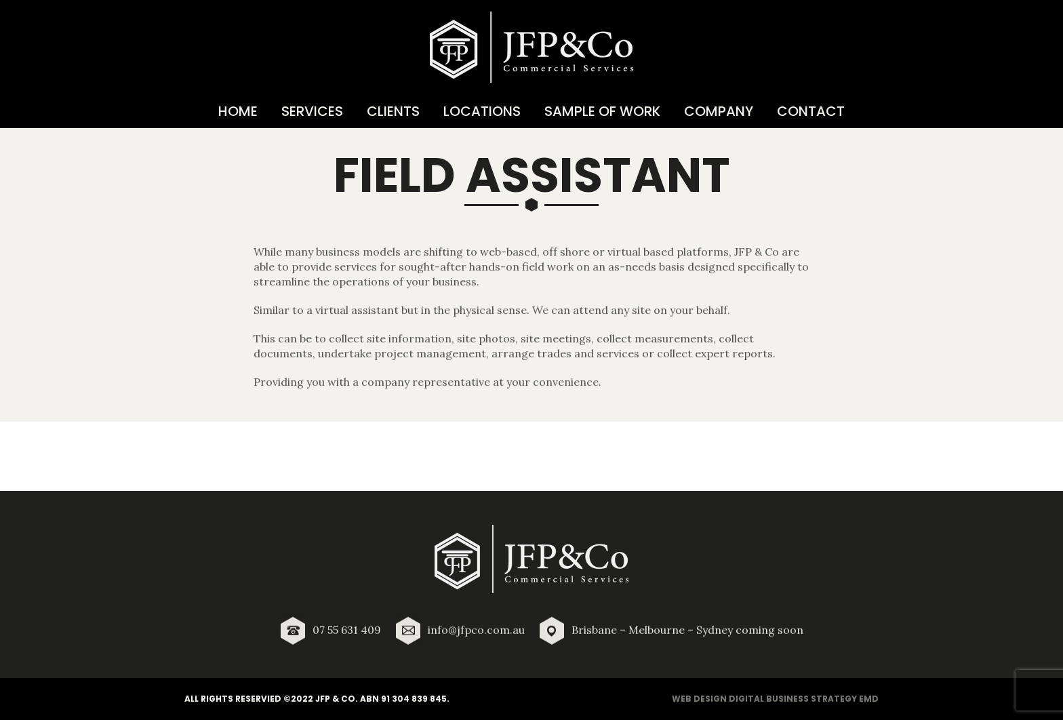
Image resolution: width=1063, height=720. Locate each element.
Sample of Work (602, 111)
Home (238, 111)
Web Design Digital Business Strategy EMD (775, 698)
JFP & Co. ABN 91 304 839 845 (381, 698)
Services (312, 111)
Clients (393, 111)
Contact (811, 111)
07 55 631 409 (347, 634)
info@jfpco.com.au (476, 634)
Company (718, 111)
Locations (482, 111)
